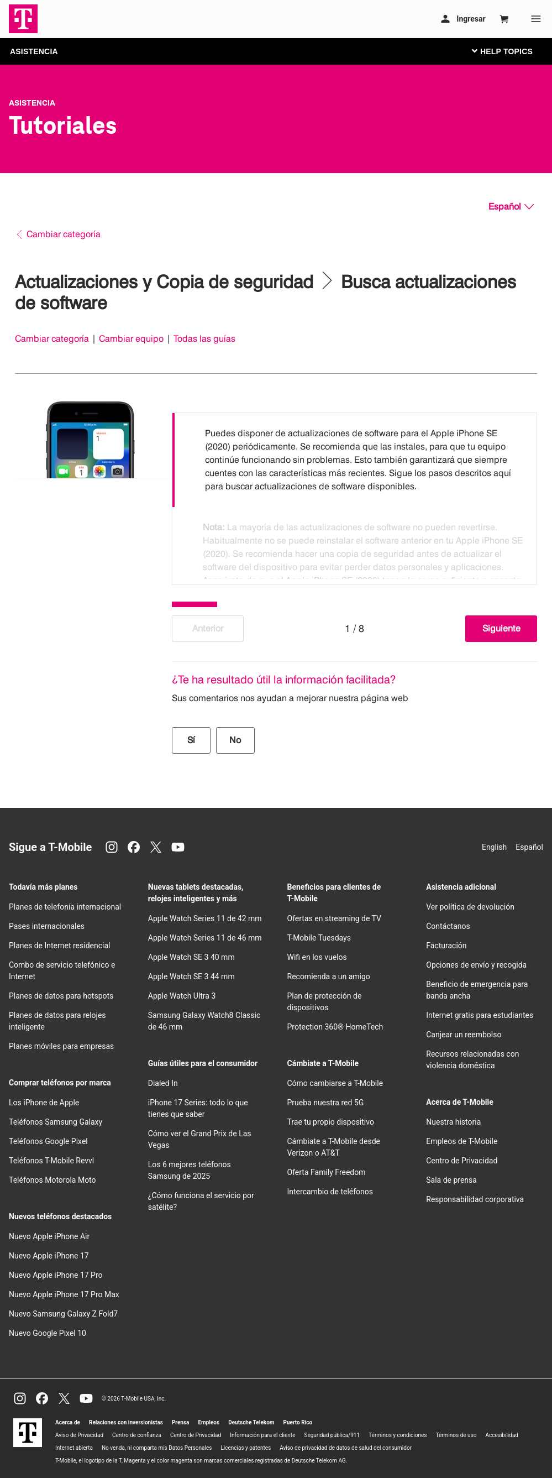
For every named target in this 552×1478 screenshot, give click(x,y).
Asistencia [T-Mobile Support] (32, 102)
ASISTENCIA (34, 51)
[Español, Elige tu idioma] (511, 207)
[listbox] (354, 496)
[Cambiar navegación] (510, 51)
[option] (354, 460)
